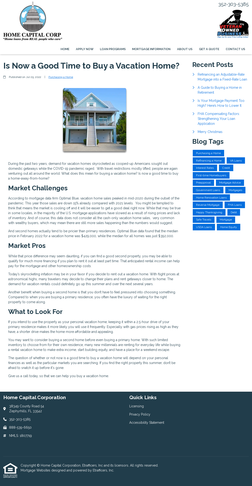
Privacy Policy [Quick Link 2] (139, 414)
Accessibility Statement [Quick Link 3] (146, 422)
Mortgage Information (151, 49)
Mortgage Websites (36, 470)
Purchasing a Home (60, 77)
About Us (185, 49)
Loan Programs (113, 49)
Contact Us (235, 49)
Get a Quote (209, 49)
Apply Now (84, 49)
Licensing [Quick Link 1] (136, 406)
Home (65, 49)
